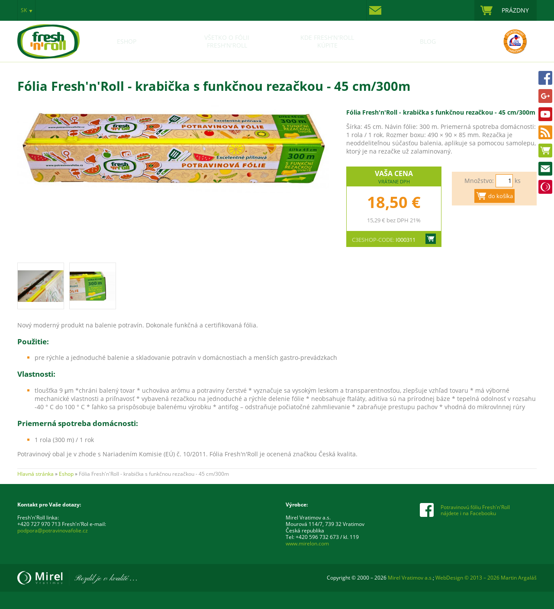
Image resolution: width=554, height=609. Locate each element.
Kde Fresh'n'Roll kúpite (327, 41)
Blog (428, 41)
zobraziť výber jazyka (26, 10)
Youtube (545, 114)
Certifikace (505, 41)
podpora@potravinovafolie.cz (52, 530)
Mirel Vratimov (545, 187)
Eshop (545, 150)
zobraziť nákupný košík (505, 10)
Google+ (545, 96)
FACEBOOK (545, 78)
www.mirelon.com (307, 543)
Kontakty (377, 10)
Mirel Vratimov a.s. (77, 578)
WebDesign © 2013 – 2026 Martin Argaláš (486, 577)
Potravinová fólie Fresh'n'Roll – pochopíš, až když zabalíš (48, 33)
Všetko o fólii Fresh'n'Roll (226, 41)
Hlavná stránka (35, 474)
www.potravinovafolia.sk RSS (545, 132)
